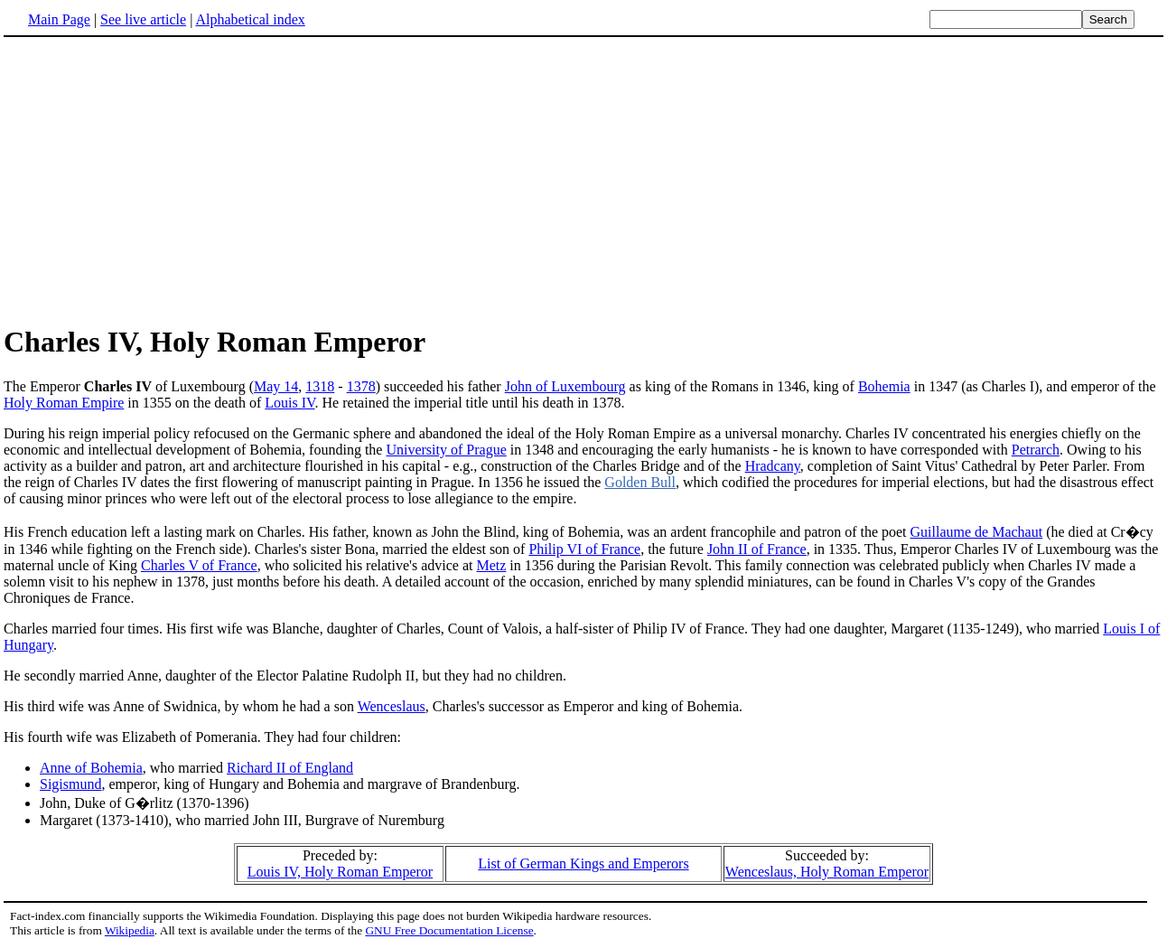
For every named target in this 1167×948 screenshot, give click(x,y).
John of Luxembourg (565, 386)
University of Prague (446, 449)
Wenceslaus (391, 706)
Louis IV (289, 402)
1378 (361, 386)
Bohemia (884, 386)
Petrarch (1036, 449)
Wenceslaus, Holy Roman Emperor (827, 871)
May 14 (276, 386)
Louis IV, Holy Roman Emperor (340, 871)
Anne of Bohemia (91, 767)
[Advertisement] (155, 179)
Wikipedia (129, 930)
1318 (319, 386)
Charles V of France (199, 565)
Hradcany (772, 466)
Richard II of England (290, 767)
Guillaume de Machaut (976, 532)
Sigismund (70, 784)
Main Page (59, 19)
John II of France (757, 549)
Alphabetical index (249, 19)
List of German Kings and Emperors (583, 863)
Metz (491, 565)
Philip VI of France (584, 549)
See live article (143, 19)
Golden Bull (640, 482)
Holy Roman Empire (64, 402)
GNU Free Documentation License (449, 930)
